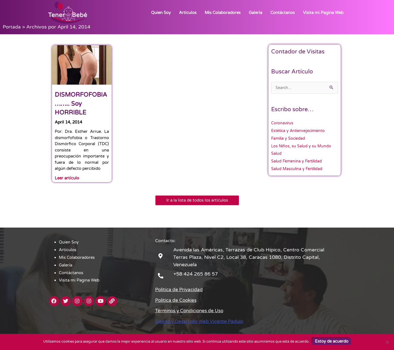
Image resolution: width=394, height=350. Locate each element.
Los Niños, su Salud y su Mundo (301, 146)
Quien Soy (161, 12)
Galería (255, 12)
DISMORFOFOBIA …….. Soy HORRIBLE (84, 103)
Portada (12, 27)
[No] (387, 342)
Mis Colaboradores (223, 12)
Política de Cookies (177, 300)
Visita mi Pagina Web (323, 12)
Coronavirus (282, 123)
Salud (276, 153)
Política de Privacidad (180, 289)
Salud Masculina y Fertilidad (298, 169)
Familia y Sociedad (289, 138)
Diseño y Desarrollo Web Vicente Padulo (202, 321)
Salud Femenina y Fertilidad (297, 161)
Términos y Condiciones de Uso (192, 311)
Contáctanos (282, 12)
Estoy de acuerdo (331, 341)
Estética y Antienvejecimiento (300, 130)
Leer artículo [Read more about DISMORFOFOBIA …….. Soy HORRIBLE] (67, 178)
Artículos (187, 12)
